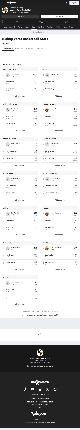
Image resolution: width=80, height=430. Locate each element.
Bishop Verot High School (40, 354)
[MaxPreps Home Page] (33, 32)
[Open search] (66, 2)
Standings (41, 27)
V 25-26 (20, 16)
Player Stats (19, 48)
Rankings (50, 27)
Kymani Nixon (10, 123)
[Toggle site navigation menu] (2, 2)
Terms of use (32, 402)
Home (5, 27)
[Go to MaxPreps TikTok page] (25, 389)
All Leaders (20, 96)
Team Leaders (8, 48)
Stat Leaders (31, 315)
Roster (20, 27)
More (71, 27)
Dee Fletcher (15, 74)
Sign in (74, 3)
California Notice (46, 402)
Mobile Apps (44, 395)
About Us (34, 395)
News (65, 27)
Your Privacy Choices (40, 405)
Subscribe (33, 398)
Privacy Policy (44, 398)
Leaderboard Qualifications (11, 64)
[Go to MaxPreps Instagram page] (40, 389)
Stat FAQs (53, 315)
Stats (33, 27)
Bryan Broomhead (56, 109)
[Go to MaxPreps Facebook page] (55, 389)
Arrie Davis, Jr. (50, 123)
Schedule (12, 27)
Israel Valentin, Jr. (51, 193)
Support (40, 407)
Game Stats (29, 48)
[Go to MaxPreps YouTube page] (32, 389)
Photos (58, 27)
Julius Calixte (10, 89)
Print (6, 43)
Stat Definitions (42, 315)
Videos (27, 27)
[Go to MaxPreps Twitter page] (47, 389)
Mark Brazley (10, 81)
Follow (59, 16)
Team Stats (39, 48)
